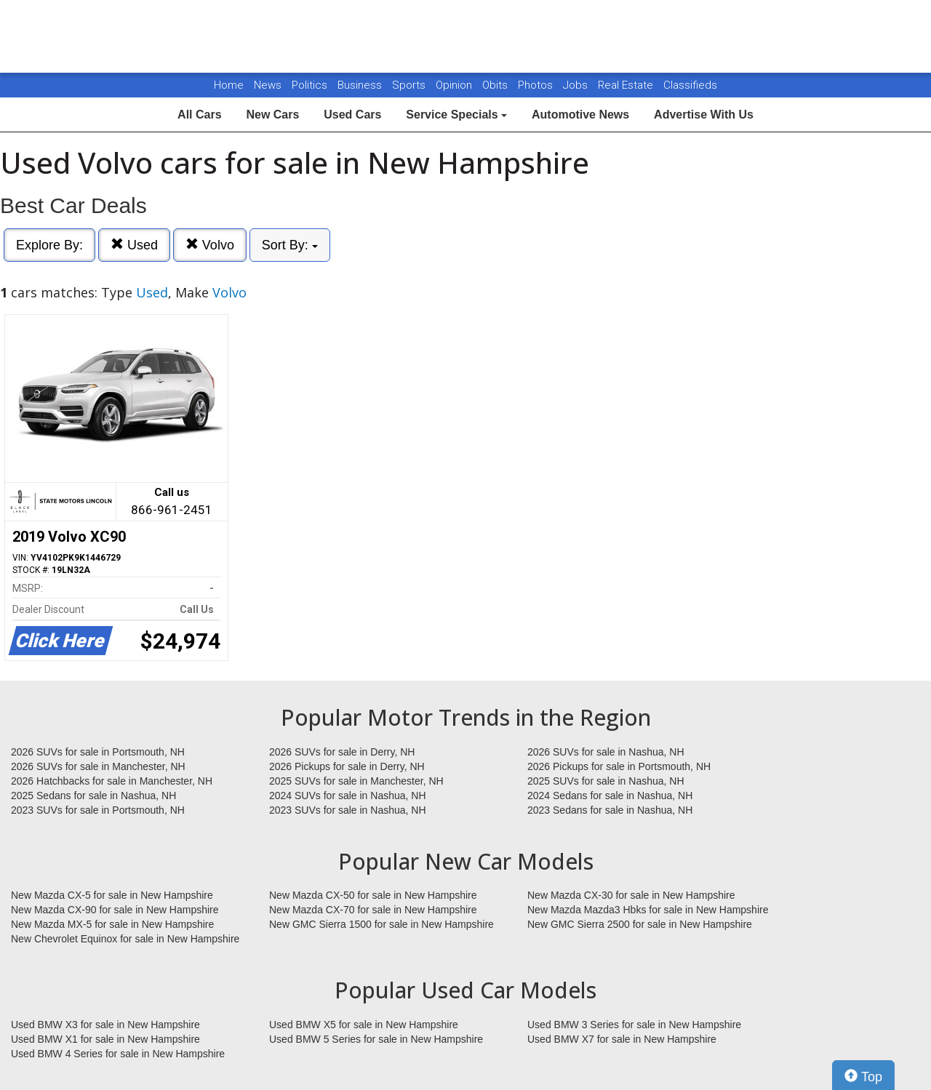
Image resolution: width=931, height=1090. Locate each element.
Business (361, 85)
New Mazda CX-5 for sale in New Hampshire (112, 895)
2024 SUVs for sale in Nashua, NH (347, 795)
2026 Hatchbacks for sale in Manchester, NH (111, 781)
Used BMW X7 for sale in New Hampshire (621, 1039)
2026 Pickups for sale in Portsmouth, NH (619, 766)
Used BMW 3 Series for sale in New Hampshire (634, 1024)
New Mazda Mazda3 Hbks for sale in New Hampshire (647, 909)
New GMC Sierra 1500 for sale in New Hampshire (381, 924)
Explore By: (49, 245)
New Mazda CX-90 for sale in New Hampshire (115, 909)
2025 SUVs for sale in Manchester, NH (356, 781)
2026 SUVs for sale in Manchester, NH (98, 766)
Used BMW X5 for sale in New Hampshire (363, 1024)
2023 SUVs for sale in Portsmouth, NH (98, 810)
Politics (309, 85)
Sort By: (290, 245)
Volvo (209, 244)
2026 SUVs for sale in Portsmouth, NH (98, 752)
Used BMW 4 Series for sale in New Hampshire (118, 1053)
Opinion (455, 85)
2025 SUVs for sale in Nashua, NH (605, 781)
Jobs (577, 85)
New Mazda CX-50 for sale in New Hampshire (373, 895)
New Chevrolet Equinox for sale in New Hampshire (125, 939)
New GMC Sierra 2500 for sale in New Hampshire (639, 924)
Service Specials (456, 114)
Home (229, 85)
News (267, 85)
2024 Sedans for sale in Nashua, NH (609, 795)
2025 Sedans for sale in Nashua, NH (93, 795)
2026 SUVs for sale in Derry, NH (342, 752)
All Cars (199, 114)
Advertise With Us (704, 114)
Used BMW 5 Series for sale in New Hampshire (376, 1039)
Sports (410, 85)
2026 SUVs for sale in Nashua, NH (605, 752)
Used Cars (352, 114)
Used (134, 244)
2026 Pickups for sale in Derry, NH (347, 766)
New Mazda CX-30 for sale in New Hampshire (631, 895)
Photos (537, 85)
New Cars (272, 114)
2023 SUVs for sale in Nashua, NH (347, 810)
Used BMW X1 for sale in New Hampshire (105, 1039)
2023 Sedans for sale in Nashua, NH (609, 810)
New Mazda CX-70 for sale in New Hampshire (373, 909)
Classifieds (690, 85)
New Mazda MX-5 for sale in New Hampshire (112, 924)
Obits (496, 85)
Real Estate (627, 85)
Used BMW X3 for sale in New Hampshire (105, 1024)
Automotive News (580, 114)
